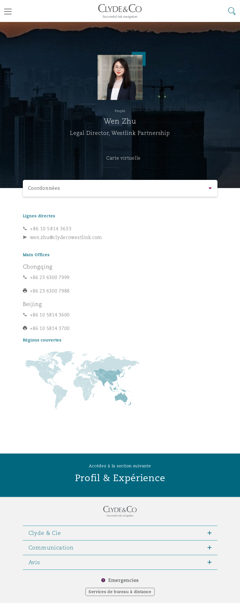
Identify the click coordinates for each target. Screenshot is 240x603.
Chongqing (38, 266)
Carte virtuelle (123, 158)
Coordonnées (44, 188)
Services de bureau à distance (120, 591)
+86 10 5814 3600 (50, 315)
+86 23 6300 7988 (50, 291)
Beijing (32, 304)
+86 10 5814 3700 (50, 328)
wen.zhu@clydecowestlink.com (66, 237)
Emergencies (123, 580)
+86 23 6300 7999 (50, 277)
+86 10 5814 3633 (51, 228)
